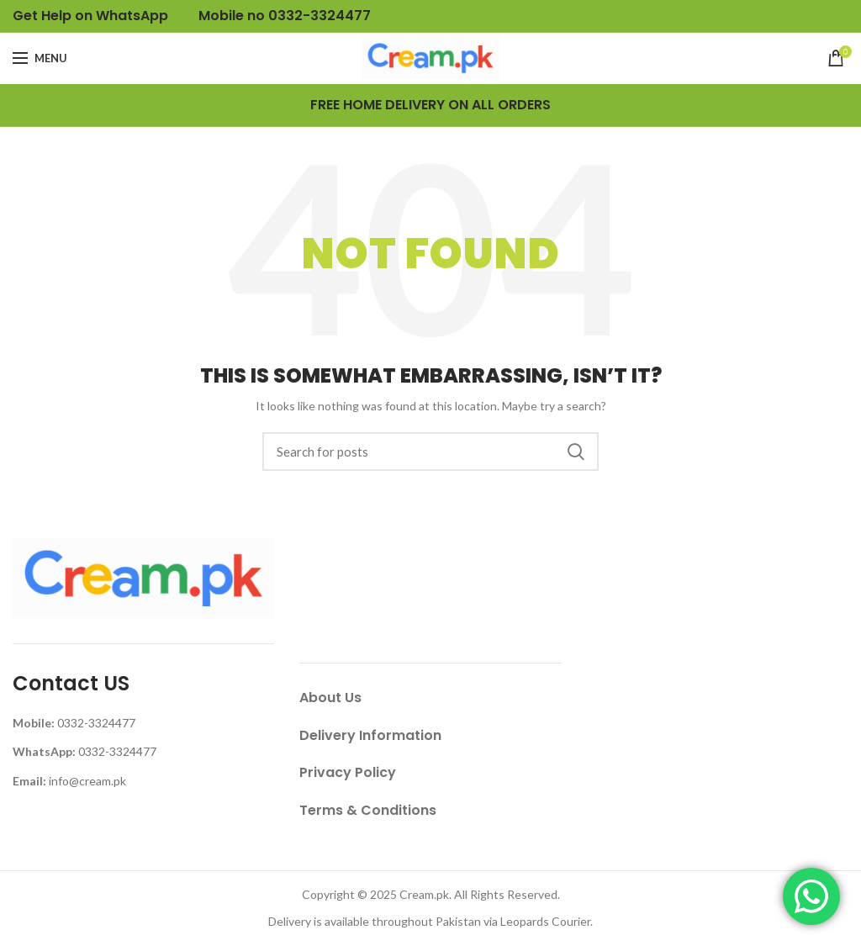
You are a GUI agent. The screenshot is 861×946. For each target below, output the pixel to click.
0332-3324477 (96, 723)
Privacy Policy (347, 772)
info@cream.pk (87, 781)
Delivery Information (370, 735)
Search (576, 451)
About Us (330, 697)
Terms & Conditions (367, 810)
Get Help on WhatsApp (90, 15)
